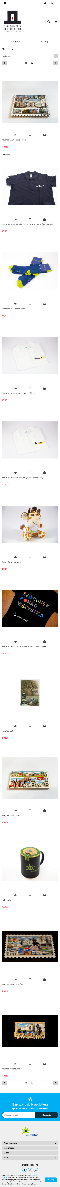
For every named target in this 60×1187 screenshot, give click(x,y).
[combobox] (30, 56)
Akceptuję (51, 1180)
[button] (53, 3)
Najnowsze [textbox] (7, 56)
